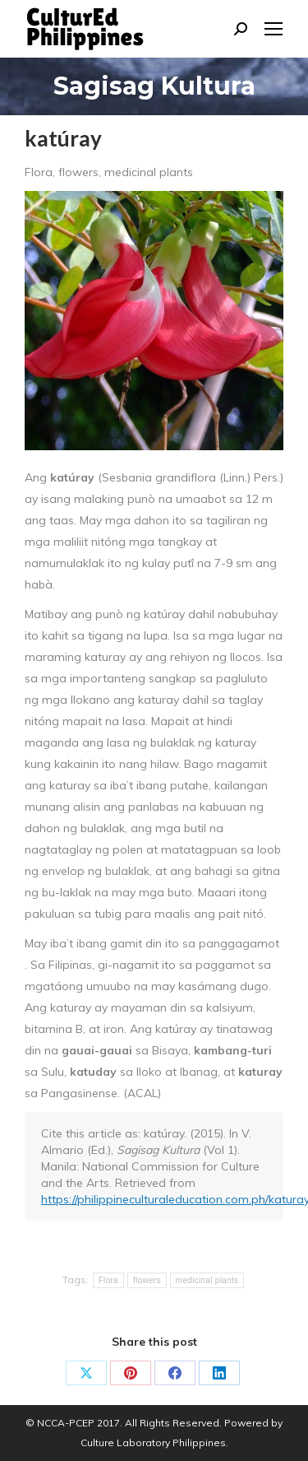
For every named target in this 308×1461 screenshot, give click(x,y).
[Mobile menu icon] (273, 29)
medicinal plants (207, 1280)
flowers (147, 1280)
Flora (108, 1280)
